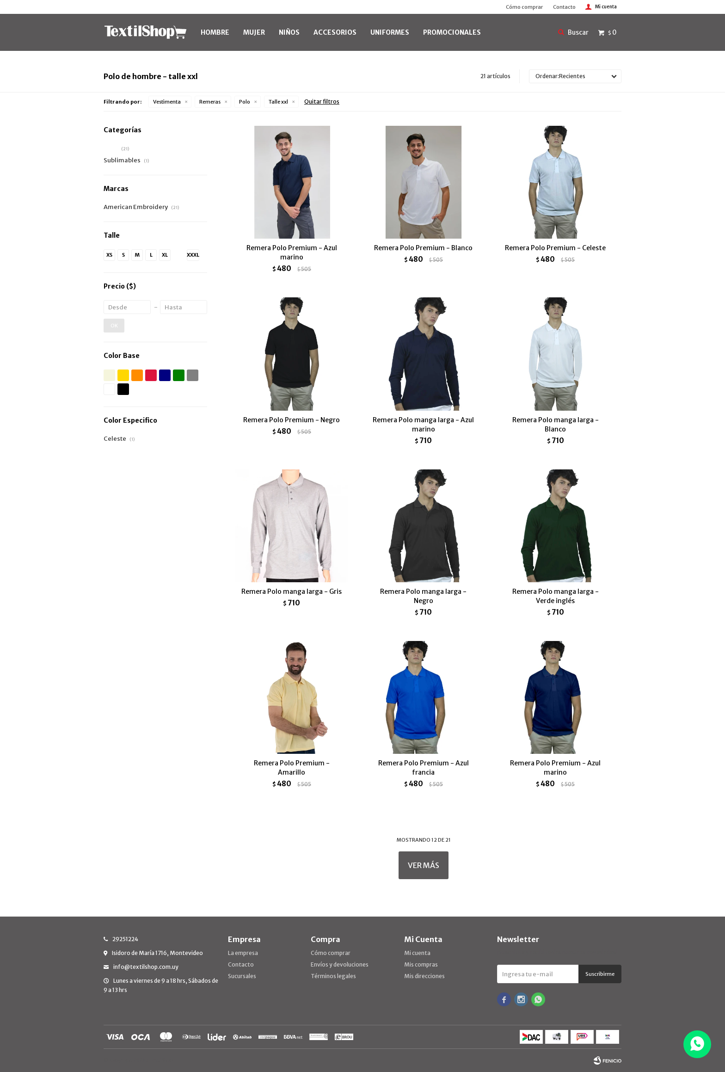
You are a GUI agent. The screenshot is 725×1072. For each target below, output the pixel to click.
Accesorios (334, 32)
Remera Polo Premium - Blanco (423, 248)
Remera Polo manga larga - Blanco (555, 424)
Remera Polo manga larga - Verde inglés (555, 596)
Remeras (210, 102)
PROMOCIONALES (452, 32)
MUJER (254, 32)
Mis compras (421, 964)
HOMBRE (215, 32)
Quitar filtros (321, 101)
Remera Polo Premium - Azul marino (291, 252)
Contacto (564, 7)
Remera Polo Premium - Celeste (555, 248)
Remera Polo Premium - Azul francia (423, 767)
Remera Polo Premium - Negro (291, 420)
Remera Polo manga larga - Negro (423, 596)
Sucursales (242, 976)
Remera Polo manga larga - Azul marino (423, 424)
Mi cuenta (417, 952)
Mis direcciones (424, 976)
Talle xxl (278, 102)
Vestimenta (167, 102)
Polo (244, 102)
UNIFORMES (389, 32)
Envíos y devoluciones (340, 964)
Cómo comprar (524, 7)
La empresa (243, 952)
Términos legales (333, 976)
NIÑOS (289, 32)
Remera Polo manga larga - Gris (291, 591)
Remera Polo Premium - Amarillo (292, 767)
